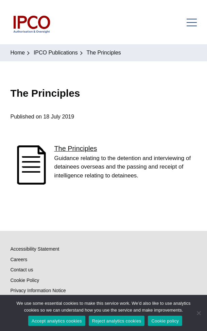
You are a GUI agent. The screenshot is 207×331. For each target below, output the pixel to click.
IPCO (31, 22)
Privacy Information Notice (38, 290)
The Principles (75, 148)
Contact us (21, 269)
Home (17, 53)
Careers (18, 259)
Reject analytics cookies (116, 321)
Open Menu (191, 22)
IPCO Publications (56, 53)
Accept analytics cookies (57, 321)
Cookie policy (165, 321)
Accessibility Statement (34, 249)
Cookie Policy (24, 280)
